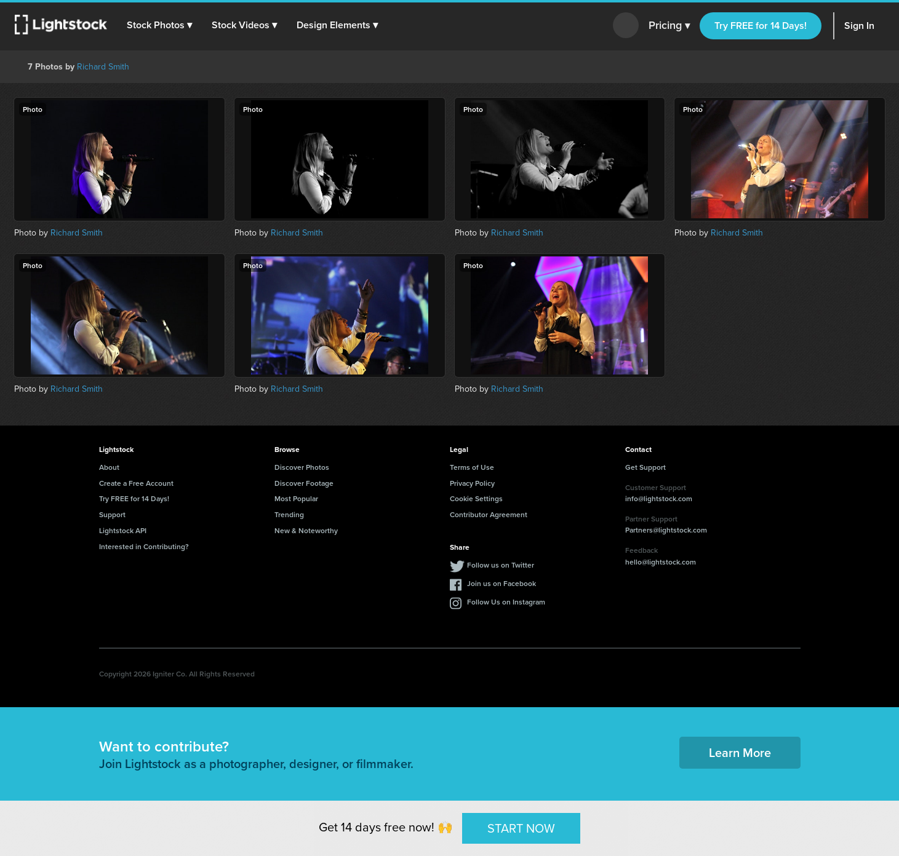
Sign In (859, 25)
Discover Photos (301, 467)
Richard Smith (103, 66)
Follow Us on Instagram (506, 601)
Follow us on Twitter (500, 565)
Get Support (645, 467)
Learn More (740, 752)
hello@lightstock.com (660, 562)
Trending (289, 514)
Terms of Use (472, 467)
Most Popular (296, 498)
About (109, 467)
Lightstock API (122, 530)
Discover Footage (304, 483)
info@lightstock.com (658, 498)
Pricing (669, 25)
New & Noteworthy (306, 530)
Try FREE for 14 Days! (760, 25)
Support (112, 514)
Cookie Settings (476, 498)
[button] (159, 25)
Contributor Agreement (488, 514)
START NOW (521, 827)
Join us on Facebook (501, 583)
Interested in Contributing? (144, 546)
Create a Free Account (136, 483)
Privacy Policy (472, 483)
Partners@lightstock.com (666, 530)
